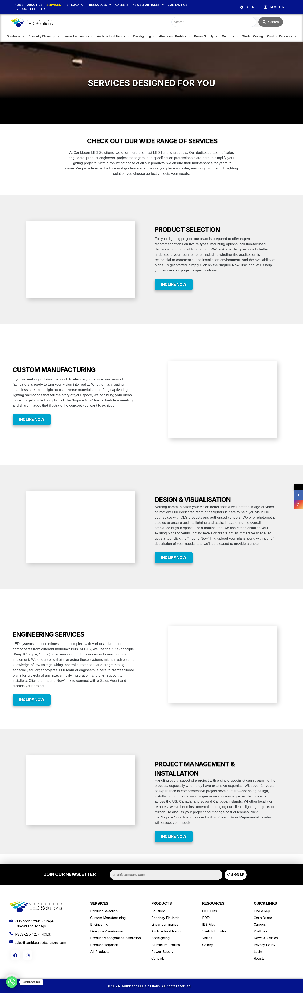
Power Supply (206, 36)
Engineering (99, 924)
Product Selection (103, 911)
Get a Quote (263, 918)
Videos (207, 938)
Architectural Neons (113, 36)
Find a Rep (262, 911)
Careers (260, 924)
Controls (230, 36)
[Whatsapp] (11, 982)
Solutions (15, 36)
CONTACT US (177, 5)
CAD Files (209, 911)
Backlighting (144, 36)
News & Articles (266, 938)
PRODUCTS (161, 903)
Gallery (207, 945)
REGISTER (277, 7)
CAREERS (122, 5)
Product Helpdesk (104, 945)
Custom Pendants (281, 36)
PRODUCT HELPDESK (30, 9)
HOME (19, 5)
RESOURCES (100, 5)
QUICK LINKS (265, 903)
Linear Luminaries (78, 36)
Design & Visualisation (106, 931)
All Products (99, 951)
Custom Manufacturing (107, 918)
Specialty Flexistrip (43, 36)
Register (260, 958)
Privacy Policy (264, 945)
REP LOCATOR (75, 5)
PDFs (206, 918)
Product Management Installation (115, 938)
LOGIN (250, 7)
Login (258, 951)
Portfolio (260, 931)
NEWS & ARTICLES (148, 5)
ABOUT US (35, 5)
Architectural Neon (166, 931)
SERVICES (53, 5)
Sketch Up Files (214, 931)
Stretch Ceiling (252, 36)
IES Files (208, 924)
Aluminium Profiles (174, 36)
